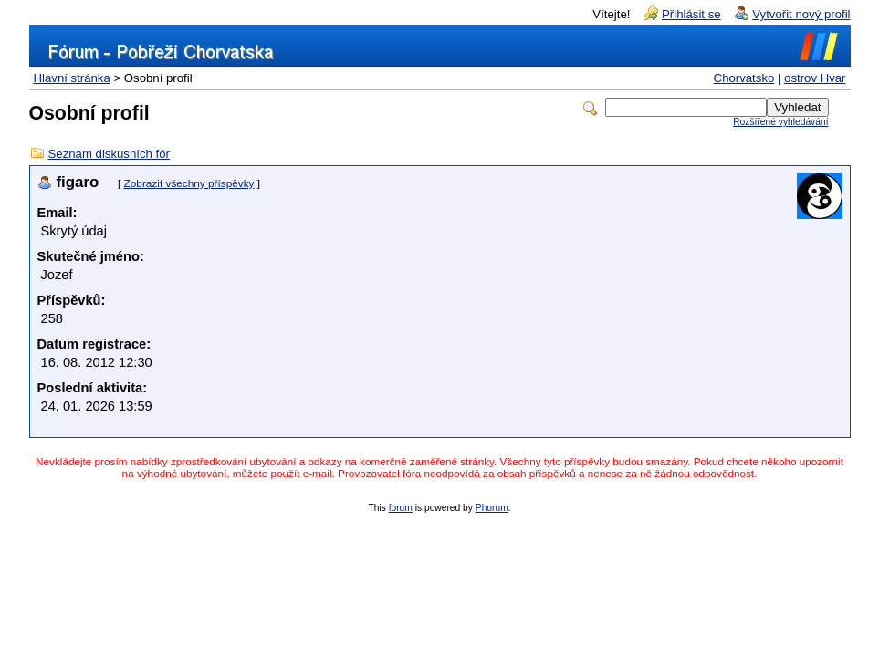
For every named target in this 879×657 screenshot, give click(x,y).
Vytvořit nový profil (801, 14)
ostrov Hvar (814, 78)
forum (401, 508)
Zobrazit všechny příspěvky (189, 183)
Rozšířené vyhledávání (780, 122)
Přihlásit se (691, 14)
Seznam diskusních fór (109, 154)
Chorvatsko (744, 78)
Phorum (492, 508)
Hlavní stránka (72, 78)
